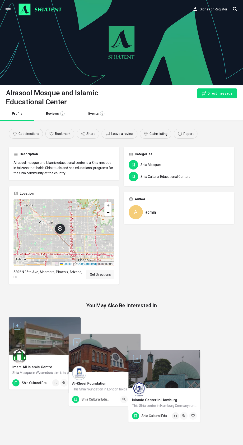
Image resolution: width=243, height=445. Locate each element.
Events (96, 113)
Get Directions (100, 274)
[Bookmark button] (73, 383)
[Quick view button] (64, 383)
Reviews (55, 113)
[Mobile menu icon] (8, 9)
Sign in (205, 9)
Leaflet (66, 264)
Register (221, 9)
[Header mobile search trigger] (235, 9)
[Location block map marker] (60, 229)
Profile (17, 113)
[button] (64, 232)
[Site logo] (41, 9)
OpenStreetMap (87, 264)
